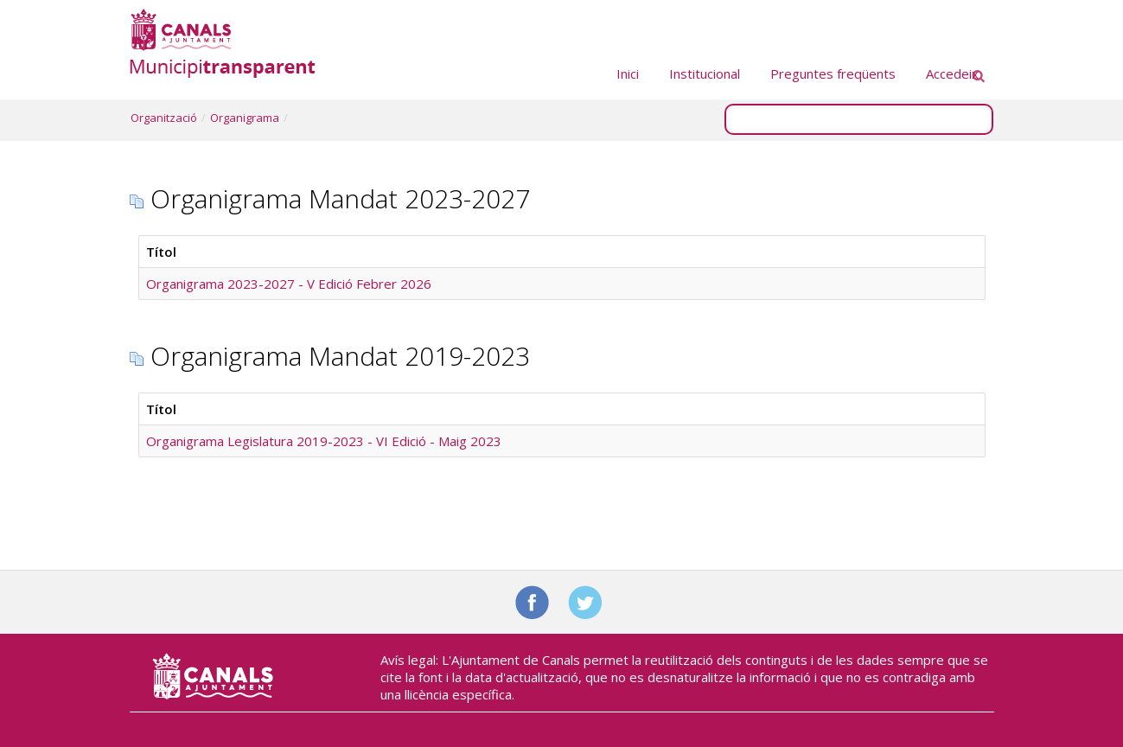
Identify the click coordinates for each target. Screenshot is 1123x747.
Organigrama (244, 117)
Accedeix (952, 73)
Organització (164, 117)
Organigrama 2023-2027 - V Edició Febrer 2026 (288, 283)
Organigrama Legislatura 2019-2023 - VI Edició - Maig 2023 (323, 441)
